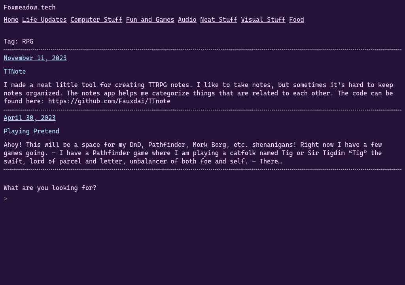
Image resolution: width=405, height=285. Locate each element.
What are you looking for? (50, 188)
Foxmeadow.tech (29, 7)
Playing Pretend (31, 131)
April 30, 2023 (29, 118)
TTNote (15, 71)
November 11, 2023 (35, 58)
